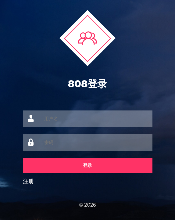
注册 (28, 181)
